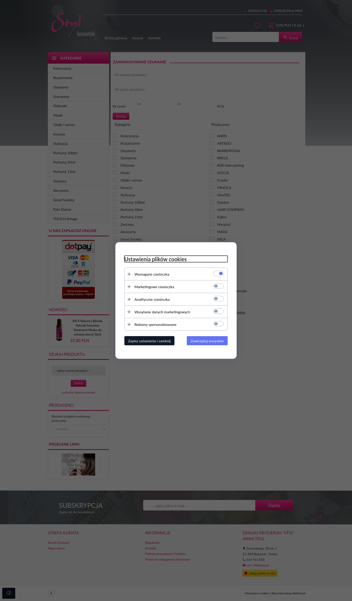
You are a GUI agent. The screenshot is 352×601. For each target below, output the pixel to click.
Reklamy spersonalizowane (155, 324)
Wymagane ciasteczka (151, 274)
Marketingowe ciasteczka (154, 287)
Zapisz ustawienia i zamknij (149, 341)
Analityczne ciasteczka (152, 299)
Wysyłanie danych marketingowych (162, 312)
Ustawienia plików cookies (155, 259)
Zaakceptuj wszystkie (207, 341)
